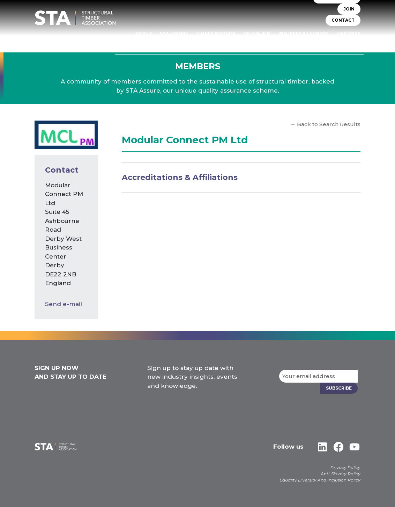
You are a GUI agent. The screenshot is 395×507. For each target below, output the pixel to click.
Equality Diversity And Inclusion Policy (320, 480)
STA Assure (174, 33)
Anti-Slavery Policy (340, 473)
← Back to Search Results (325, 124)
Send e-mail (63, 303)
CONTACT (343, 20)
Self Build (257, 33)
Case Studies (343, 43)
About (143, 33)
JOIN (349, 9)
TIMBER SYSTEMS (216, 33)
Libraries (348, 33)
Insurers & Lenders (303, 33)
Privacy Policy (345, 467)
